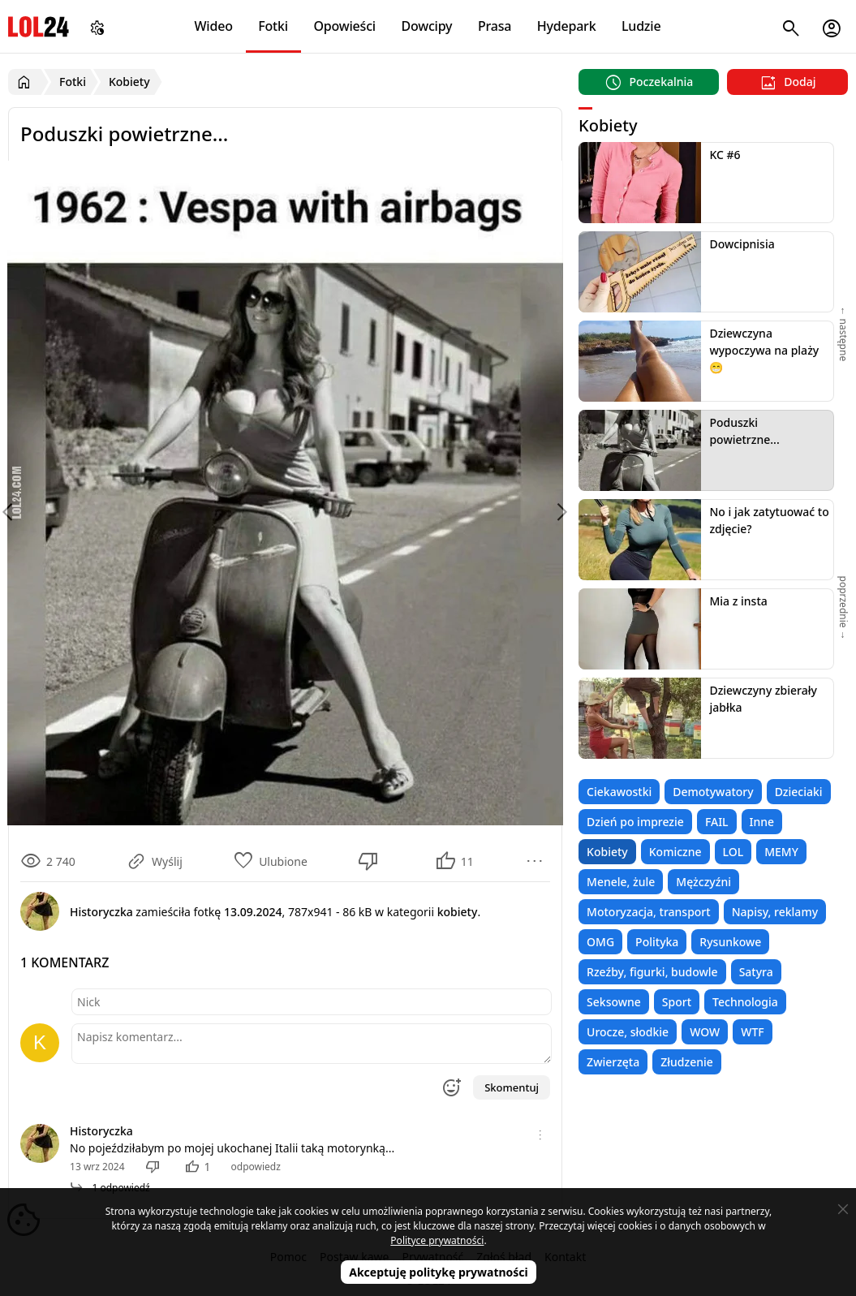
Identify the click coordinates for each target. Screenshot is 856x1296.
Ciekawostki (619, 791)
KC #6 (724, 154)
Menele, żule (621, 881)
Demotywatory (713, 791)
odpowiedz (256, 1166)
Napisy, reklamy (775, 911)
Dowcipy (426, 26)
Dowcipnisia (741, 244)
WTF (752, 1032)
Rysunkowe (730, 941)
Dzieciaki (799, 791)
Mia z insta (738, 601)
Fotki (273, 26)
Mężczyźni (703, 881)
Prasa (494, 26)
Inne (762, 821)
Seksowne (614, 1002)
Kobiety (607, 851)
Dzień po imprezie (635, 821)
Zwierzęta (613, 1062)
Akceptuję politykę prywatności (438, 1272)
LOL (733, 851)
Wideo (213, 26)
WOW (705, 1032)
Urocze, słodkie (628, 1032)
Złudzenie (686, 1062)
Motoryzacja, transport (649, 911)
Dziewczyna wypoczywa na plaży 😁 (764, 350)
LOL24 (38, 26)
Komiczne (675, 851)
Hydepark (566, 26)
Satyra (756, 972)
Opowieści (344, 26)
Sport (676, 1002)
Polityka (656, 941)
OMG (600, 941)
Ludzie (641, 26)
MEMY (781, 851)
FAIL (717, 821)
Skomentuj (511, 1087)
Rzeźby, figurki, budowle (652, 972)
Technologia (745, 1002)
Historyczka (101, 1131)
